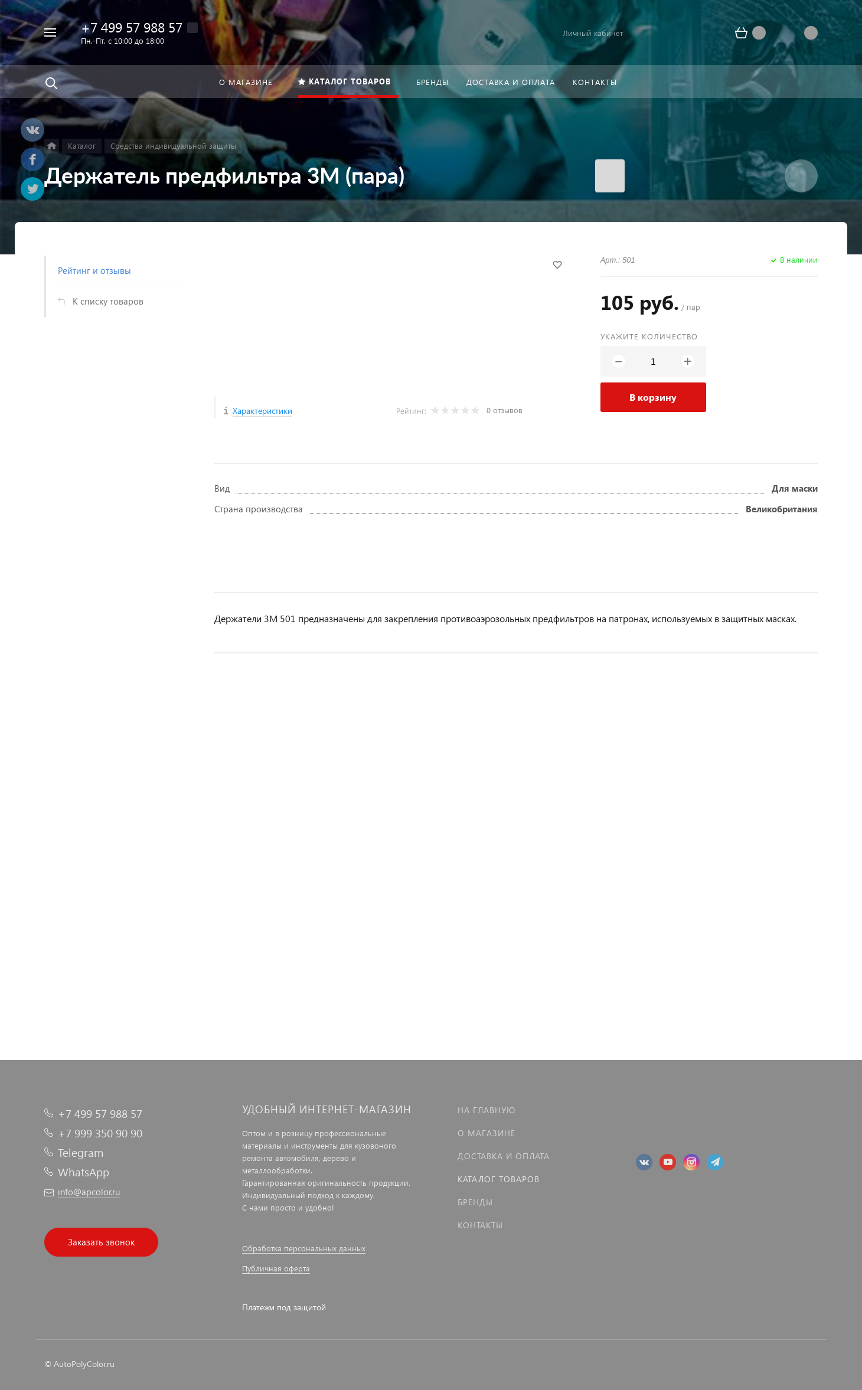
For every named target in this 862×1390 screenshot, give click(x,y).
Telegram (80, 1152)
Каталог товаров (499, 1179)
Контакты (480, 1225)
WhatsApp (83, 1172)
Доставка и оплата (504, 1156)
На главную (486, 1110)
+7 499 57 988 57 (131, 27)
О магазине (486, 1133)
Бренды (475, 1202)
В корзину (653, 397)
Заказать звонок (101, 1242)
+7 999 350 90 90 (100, 1133)
